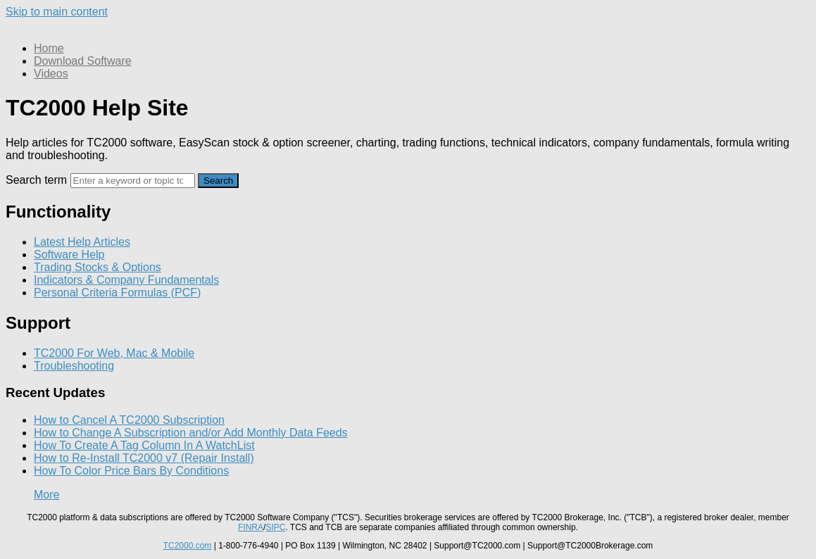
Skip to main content (57, 12)
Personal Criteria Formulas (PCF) (117, 293)
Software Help (69, 254)
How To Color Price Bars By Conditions (131, 471)
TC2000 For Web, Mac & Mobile (114, 353)
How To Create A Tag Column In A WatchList (144, 445)
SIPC (275, 527)
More (46, 495)
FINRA (250, 527)
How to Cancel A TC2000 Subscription (129, 420)
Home (49, 48)
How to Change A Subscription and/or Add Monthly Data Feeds (191, 433)
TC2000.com (187, 546)
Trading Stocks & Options (97, 267)
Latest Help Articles (82, 242)
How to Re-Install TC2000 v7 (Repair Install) (144, 458)
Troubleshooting (74, 366)
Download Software (83, 61)
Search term (36, 180)
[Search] (132, 180)
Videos (51, 74)
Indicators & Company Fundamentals (126, 280)
